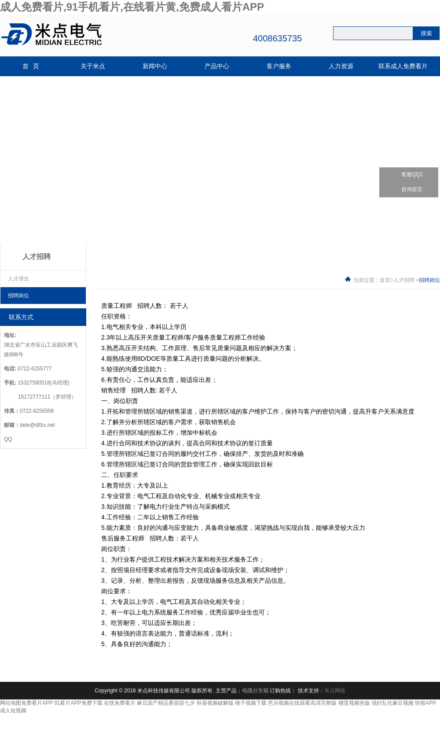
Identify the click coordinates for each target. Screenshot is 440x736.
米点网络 (334, 691)
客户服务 (279, 66)
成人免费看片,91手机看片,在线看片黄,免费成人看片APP (132, 7)
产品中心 (217, 66)
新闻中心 (155, 66)
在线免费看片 (120, 703)
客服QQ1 (406, 174)
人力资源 (341, 66)
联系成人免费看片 (403, 66)
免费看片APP (37, 703)
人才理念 (18, 279)
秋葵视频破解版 (215, 703)
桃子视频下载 (251, 703)
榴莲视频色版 (354, 703)
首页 (385, 280)
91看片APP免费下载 (78, 703)
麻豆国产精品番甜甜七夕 (166, 703)
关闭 (435, 152)
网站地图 (10, 703)
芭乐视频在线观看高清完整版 (302, 703)
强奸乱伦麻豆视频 (392, 703)
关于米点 (93, 66)
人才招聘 (403, 280)
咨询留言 (406, 189)
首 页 (31, 66)
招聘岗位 (18, 295)
